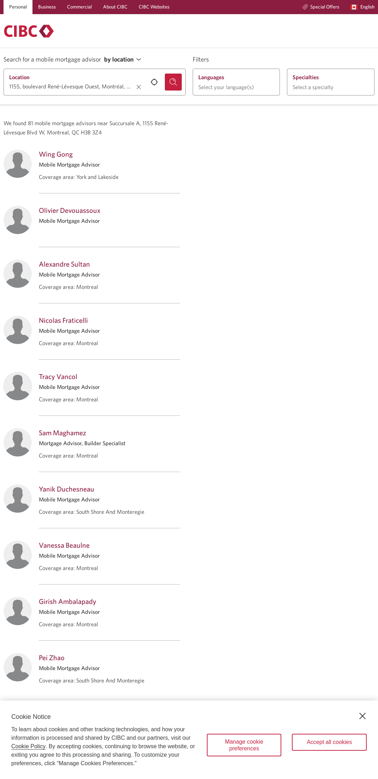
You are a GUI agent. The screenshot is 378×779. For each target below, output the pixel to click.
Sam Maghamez (62, 432)
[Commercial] (79, 7)
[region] (189, 739)
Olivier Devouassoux (69, 210)
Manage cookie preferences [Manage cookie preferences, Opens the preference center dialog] (244, 745)
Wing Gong (56, 154)
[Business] (46, 7)
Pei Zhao (52, 657)
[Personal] (18, 7)
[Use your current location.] (154, 82)
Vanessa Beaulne (64, 545)
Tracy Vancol (58, 376)
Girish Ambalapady (67, 601)
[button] (124, 59)
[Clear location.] (139, 87)
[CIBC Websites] (154, 7)
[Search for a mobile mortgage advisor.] (173, 82)
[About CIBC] (115, 7)
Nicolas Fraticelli (63, 320)
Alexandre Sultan (64, 264)
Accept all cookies (329, 742)
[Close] (362, 716)
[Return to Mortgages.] (29, 31)
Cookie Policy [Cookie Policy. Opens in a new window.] (28, 746)
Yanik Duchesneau (66, 488)
